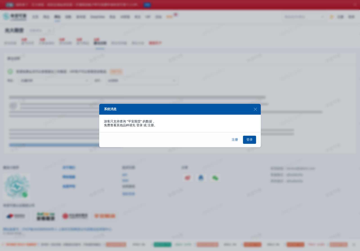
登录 (249, 139)
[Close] (255, 109)
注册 (235, 139)
